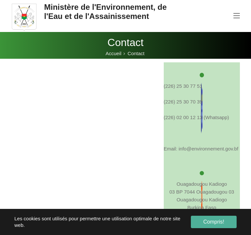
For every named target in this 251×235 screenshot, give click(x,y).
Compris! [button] (213, 222)
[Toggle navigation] (236, 16)
